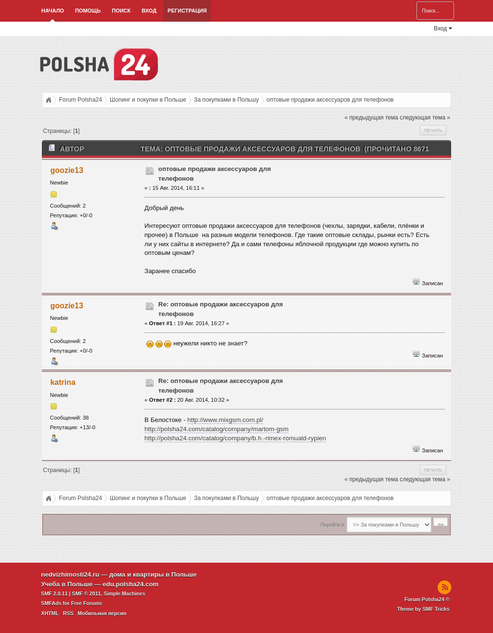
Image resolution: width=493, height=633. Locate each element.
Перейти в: (333, 525)
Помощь (88, 10)
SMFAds (51, 603)
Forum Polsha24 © (427, 599)
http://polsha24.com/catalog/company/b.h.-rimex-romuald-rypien (235, 438)
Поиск (121, 10)
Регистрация (187, 10)
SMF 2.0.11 (54, 593)
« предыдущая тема (371, 117)
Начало (52, 10)
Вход (149, 10)
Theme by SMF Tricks (423, 609)
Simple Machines (124, 593)
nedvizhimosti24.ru (70, 574)
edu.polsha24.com (130, 584)
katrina (62, 382)
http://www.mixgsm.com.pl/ (225, 419)
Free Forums (86, 603)
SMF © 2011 (86, 593)
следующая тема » (425, 117)
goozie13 (66, 170)
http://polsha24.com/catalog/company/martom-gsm (216, 429)
